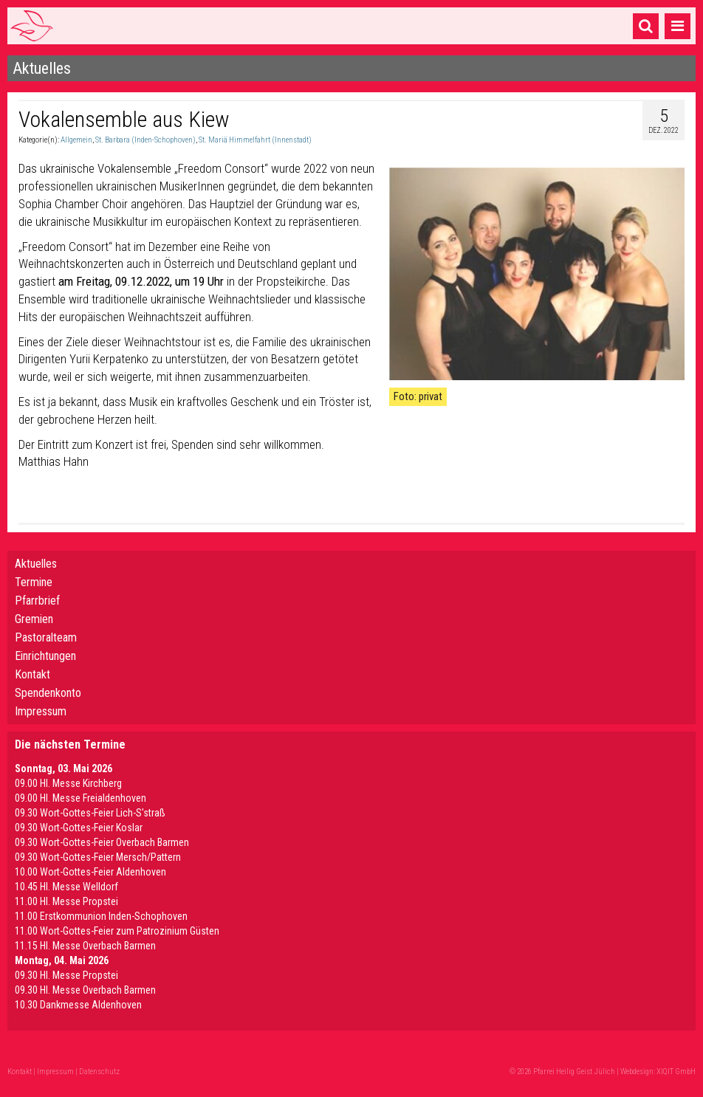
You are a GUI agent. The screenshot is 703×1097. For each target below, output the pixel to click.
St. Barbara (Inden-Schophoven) (145, 140)
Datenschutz (99, 1071)
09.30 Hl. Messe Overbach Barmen (85, 990)
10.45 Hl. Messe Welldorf (66, 887)
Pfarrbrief (37, 601)
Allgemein (76, 140)
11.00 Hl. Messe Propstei (66, 901)
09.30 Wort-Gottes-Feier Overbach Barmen (102, 842)
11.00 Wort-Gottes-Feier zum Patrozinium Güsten (117, 931)
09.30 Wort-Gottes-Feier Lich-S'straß (90, 813)
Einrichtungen (45, 656)
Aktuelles (36, 564)
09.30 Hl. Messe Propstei (66, 975)
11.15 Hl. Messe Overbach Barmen (85, 946)
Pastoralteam (46, 637)
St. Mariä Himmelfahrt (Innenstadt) (255, 140)
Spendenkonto (48, 693)
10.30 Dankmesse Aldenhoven (78, 1005)
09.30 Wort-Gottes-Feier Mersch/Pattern (98, 857)
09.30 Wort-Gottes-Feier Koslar (79, 827)
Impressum (40, 711)
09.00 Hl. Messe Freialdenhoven (80, 798)
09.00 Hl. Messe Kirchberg (68, 783)
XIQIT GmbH (676, 1071)
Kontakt (32, 674)
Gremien (34, 619)
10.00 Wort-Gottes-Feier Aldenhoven (90, 872)
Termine (33, 582)
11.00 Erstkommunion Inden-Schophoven (101, 916)
